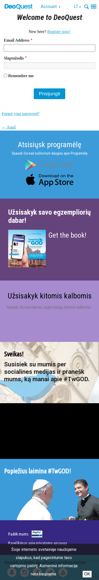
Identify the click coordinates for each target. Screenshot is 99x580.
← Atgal (9, 127)
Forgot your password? (20, 113)
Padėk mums (18, 533)
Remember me (21, 76)
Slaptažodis (14, 58)
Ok (87, 574)
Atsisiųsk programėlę (49, 144)
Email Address (16, 40)
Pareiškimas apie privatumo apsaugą (37, 543)
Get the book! (67, 235)
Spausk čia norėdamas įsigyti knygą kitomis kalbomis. (50, 307)
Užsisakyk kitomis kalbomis (50, 295)
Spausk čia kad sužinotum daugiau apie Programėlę (49, 153)
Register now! (58, 31)
